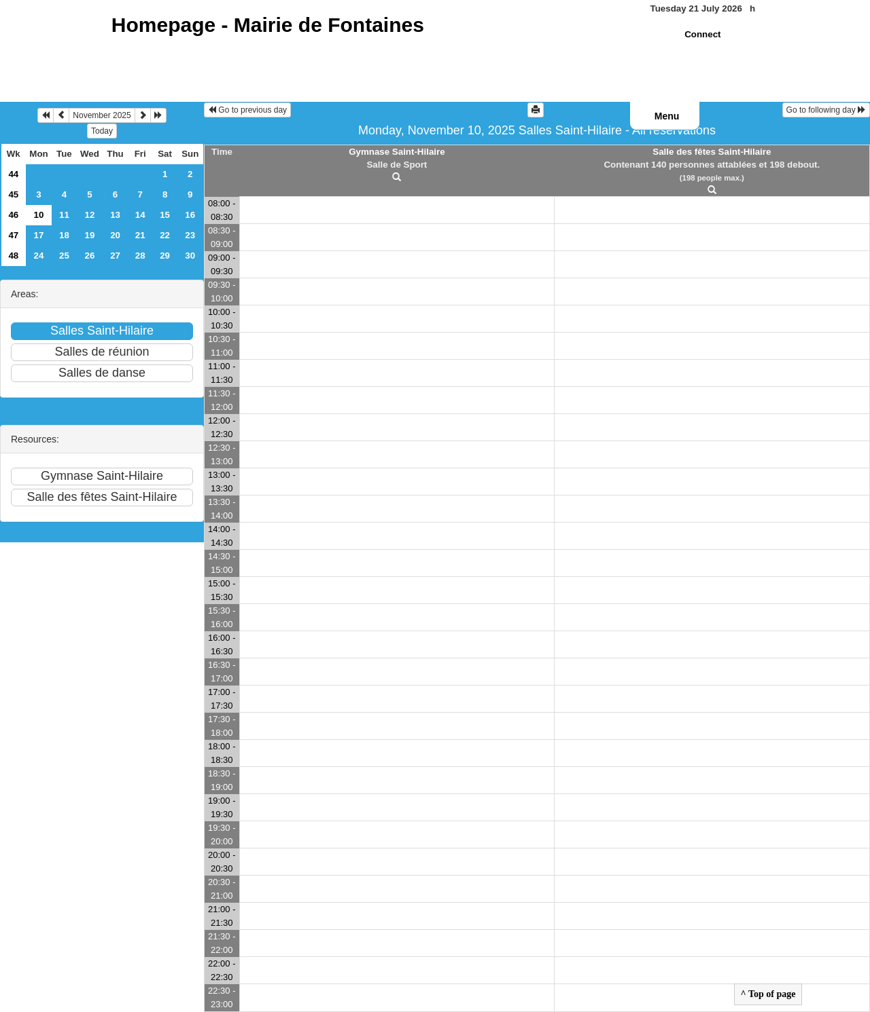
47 (13, 235)
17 (39, 235)
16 (190, 215)
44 (13, 174)
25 (64, 255)
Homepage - (267, 25)
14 (140, 215)
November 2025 (101, 115)
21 (140, 235)
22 (165, 235)
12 (90, 215)
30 (190, 255)
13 (115, 215)
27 (115, 255)
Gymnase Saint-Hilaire (397, 152)
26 (90, 255)
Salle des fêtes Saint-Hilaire (711, 152)
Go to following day (826, 110)
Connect (702, 34)
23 (190, 235)
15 (165, 215)
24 (39, 255)
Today (102, 131)
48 (13, 255)
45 (13, 194)
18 (64, 235)
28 (140, 255)
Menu (667, 116)
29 (165, 255)
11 (64, 215)
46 (13, 215)
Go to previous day (247, 110)
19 (90, 235)
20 (115, 235)
